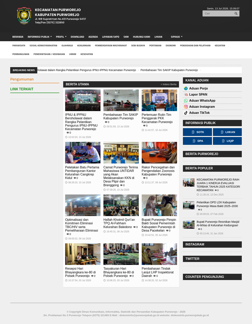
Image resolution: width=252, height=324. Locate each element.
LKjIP (227, 141)
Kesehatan (86, 54)
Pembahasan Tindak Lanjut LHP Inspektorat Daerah (157, 272)
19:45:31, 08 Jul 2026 (116, 231)
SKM (126, 37)
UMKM (72, 54)
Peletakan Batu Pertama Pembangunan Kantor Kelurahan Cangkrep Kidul (82, 173)
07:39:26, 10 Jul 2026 (116, 189)
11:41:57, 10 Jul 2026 (154, 130)
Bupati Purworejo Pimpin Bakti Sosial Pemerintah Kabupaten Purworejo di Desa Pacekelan (159, 225)
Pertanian (155, 45)
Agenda (93, 37)
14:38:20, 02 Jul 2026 (154, 280)
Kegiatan (220, 45)
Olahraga (67, 45)
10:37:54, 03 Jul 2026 (78, 280)
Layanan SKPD (110, 37)
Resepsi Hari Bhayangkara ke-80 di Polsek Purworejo (80, 272)
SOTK (197, 132)
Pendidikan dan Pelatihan (195, 45)
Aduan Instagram (202, 106)
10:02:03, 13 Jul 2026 (78, 137)
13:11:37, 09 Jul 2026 (154, 182)
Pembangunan (20, 54)
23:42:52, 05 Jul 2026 (154, 235)
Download (77, 37)
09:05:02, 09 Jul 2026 (78, 238)
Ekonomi (171, 45)
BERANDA (17, 37)
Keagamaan (84, 45)
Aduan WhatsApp (202, 100)
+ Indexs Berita (168, 84)
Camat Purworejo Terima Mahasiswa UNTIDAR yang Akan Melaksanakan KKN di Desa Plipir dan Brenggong (120, 176)
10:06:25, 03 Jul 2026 (116, 280)
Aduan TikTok (199, 112)
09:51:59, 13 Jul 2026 (116, 126)
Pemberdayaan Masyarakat (111, 45)
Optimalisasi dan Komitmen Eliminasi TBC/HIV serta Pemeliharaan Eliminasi (81, 225)
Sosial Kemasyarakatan (43, 45)
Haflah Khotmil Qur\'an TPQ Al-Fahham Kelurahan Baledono (119, 223)
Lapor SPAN (198, 94)
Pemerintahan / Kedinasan (49, 54)
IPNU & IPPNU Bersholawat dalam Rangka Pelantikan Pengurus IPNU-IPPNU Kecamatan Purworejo (74, 70)
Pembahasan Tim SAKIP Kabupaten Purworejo (169, 70)
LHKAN (158, 37)
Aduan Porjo (198, 88)
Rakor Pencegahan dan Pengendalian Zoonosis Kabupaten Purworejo (158, 171)
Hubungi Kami (141, 37)
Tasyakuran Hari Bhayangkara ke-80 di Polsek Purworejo (118, 272)
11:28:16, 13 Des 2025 (210, 194)
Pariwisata (18, 45)
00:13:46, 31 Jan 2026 (210, 233)
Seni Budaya (138, 45)
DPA (197, 141)
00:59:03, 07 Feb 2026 (210, 214)
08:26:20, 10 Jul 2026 (78, 182)
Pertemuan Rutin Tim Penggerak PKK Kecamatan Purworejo (157, 118)
